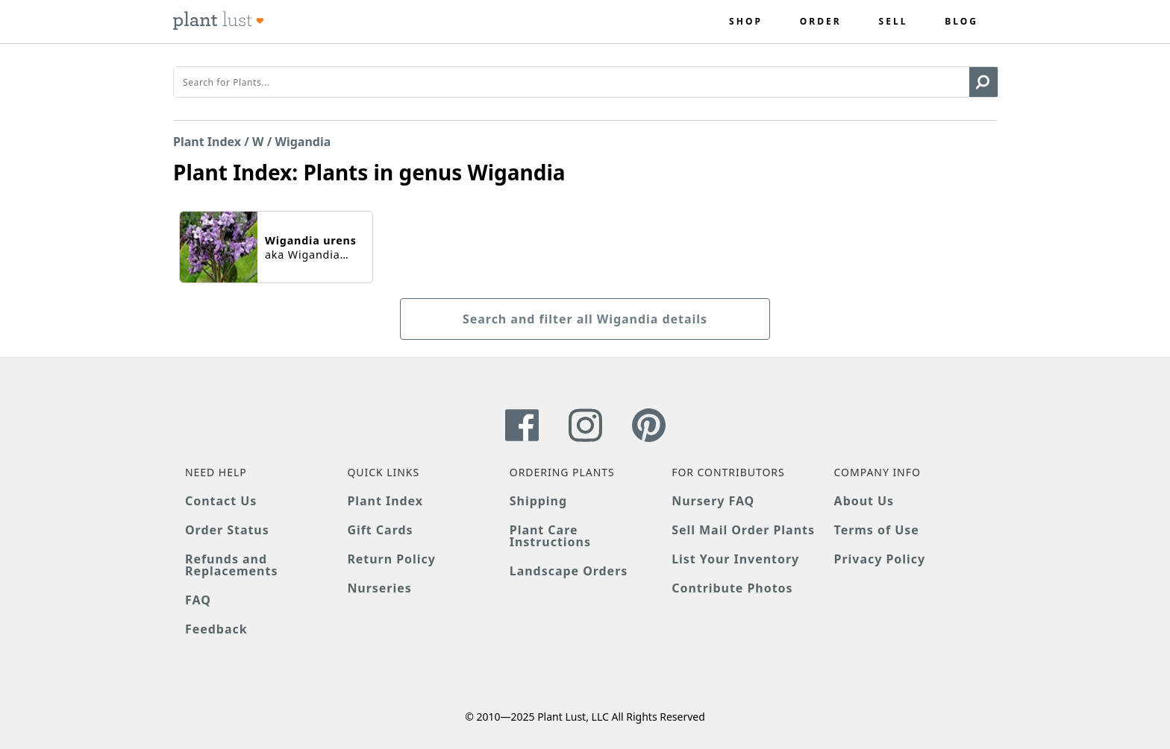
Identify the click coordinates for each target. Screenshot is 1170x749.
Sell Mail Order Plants (743, 530)
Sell (893, 21)
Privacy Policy (879, 559)
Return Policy (391, 559)
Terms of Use (876, 530)
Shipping (538, 501)
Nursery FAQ (713, 501)
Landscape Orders (569, 571)
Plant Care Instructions (550, 536)
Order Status (227, 530)
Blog (961, 21)
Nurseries (379, 588)
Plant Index (207, 141)
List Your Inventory (735, 559)
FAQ (198, 600)
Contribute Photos (732, 588)
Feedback (216, 629)
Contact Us (221, 501)
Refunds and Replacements (231, 565)
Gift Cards (380, 530)
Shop (746, 21)
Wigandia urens (311, 240)
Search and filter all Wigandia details (585, 319)
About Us (864, 501)
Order (821, 21)
